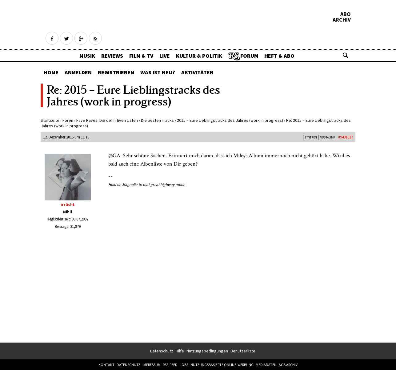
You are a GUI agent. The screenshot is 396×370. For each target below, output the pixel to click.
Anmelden (78, 72)
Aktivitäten (197, 72)
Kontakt (106, 364)
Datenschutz (161, 351)
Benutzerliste (242, 351)
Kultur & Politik (199, 55)
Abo (345, 14)
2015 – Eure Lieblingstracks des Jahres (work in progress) (230, 120)
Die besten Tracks (157, 120)
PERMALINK (327, 137)
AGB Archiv (288, 364)
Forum (249, 55)
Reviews (112, 55)
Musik (87, 55)
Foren (67, 120)
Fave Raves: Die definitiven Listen (107, 120)
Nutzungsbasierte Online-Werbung (222, 364)
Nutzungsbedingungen (207, 351)
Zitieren (311, 137)
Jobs (184, 364)
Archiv (342, 20)
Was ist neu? (157, 72)
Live (164, 55)
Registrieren (116, 72)
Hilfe (180, 351)
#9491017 (345, 137)
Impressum (151, 364)
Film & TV (141, 55)
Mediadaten (266, 364)
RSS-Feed (170, 364)
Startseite (50, 120)
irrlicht (68, 204)
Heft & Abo (279, 55)
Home (51, 72)
